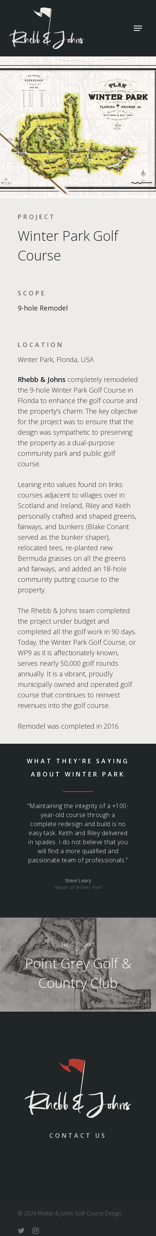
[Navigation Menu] (138, 28)
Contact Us (78, 1135)
